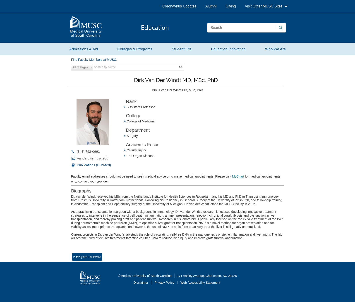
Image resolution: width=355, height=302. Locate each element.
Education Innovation (228, 49)
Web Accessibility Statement (200, 282)
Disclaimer (141, 282)
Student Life (182, 49)
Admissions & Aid (83, 49)
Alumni (210, 6)
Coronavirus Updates (179, 6)
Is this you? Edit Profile (87, 257)
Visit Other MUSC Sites (266, 6)
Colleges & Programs (134, 49)
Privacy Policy (164, 282)
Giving (230, 6)
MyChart (238, 176)
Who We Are (275, 49)
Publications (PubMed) (94, 165)
